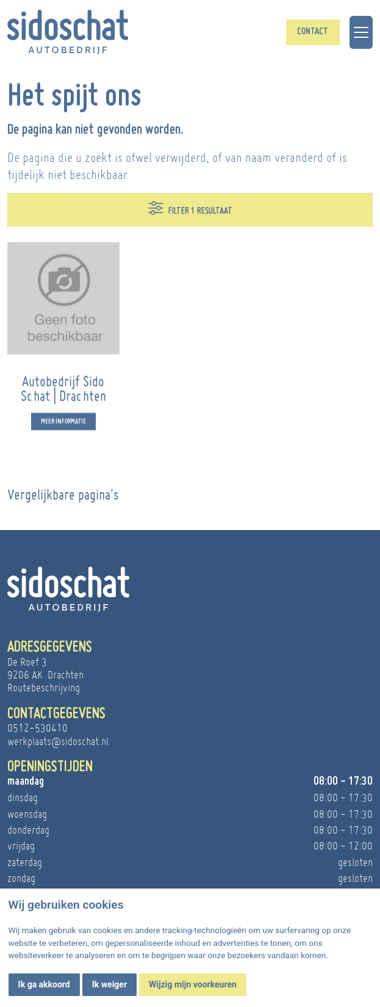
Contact (312, 32)
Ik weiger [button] (109, 984)
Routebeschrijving (43, 687)
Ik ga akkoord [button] (44, 984)
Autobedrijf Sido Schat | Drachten (63, 394)
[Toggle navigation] (361, 32)
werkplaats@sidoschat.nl (58, 741)
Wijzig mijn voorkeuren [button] (193, 984)
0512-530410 (37, 728)
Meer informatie (63, 427)
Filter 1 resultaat (190, 208)
